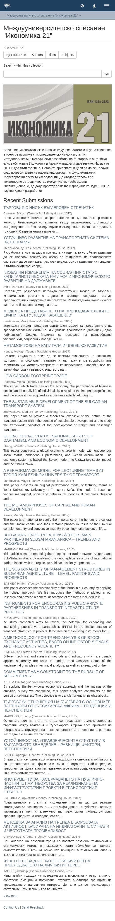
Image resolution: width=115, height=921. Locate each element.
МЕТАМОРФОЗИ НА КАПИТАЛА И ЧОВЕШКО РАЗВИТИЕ (55, 345)
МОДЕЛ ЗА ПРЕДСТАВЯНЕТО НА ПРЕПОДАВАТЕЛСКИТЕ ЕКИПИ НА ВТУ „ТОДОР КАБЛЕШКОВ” (56, 313)
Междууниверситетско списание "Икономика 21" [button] (44, 15)
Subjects (67, 55)
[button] (82, 6)
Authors (37, 55)
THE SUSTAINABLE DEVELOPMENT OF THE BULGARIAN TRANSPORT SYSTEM (55, 404)
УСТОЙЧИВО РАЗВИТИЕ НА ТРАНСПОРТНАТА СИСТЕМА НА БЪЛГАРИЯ (56, 240)
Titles (52, 55)
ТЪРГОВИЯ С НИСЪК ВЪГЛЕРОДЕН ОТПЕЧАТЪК (48, 208)
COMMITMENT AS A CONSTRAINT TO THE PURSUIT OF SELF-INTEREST (53, 674)
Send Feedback (33, 907)
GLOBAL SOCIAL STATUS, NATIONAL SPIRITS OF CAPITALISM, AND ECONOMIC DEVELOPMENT (48, 438)
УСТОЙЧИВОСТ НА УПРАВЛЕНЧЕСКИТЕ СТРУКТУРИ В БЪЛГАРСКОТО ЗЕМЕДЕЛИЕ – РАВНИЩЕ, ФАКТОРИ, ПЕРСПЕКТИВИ (54, 745)
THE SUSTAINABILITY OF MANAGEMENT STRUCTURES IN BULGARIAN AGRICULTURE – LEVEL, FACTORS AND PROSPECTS (56, 573)
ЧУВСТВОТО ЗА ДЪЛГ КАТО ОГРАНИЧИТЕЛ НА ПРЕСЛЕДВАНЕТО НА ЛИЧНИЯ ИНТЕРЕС (46, 863)
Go (106, 74)
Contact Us (11, 907)
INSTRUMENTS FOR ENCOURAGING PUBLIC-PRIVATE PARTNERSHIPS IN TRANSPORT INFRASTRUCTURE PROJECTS (53, 607)
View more (10, 896)
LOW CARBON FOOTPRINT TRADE (35, 376)
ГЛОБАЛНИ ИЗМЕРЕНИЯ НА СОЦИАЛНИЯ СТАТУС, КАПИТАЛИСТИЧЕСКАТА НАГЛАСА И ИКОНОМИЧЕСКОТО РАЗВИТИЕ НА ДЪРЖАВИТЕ (56, 276)
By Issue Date (16, 55)
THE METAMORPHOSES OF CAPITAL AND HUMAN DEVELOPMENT (49, 507)
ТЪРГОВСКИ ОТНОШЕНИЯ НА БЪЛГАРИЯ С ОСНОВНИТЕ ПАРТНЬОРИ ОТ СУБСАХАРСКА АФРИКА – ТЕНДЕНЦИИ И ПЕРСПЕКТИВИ (57, 706)
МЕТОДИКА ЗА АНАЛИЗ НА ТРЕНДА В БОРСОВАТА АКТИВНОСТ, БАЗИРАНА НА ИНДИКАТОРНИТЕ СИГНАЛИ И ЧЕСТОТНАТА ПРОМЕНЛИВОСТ (56, 826)
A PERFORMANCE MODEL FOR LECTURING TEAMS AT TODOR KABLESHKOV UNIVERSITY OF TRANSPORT (53, 472)
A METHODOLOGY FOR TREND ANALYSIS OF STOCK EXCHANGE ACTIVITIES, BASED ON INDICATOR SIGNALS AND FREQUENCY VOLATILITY (55, 642)
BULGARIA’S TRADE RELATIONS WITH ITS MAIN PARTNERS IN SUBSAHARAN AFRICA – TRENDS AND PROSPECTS (51, 539)
